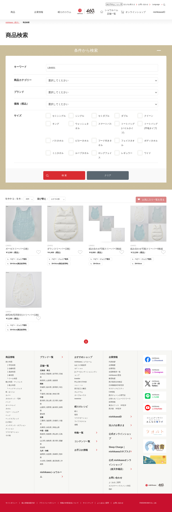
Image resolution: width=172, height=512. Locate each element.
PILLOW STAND (80, 382)
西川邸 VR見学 (115, 409)
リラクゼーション (12, 432)
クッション (10, 429)
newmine (77, 399)
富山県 (48, 401)
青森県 (48, 374)
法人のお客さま (129, 4)
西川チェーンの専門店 (117, 395)
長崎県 (55, 454)
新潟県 (42, 401)
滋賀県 (48, 421)
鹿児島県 (56, 461)
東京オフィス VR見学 (117, 405)
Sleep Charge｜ (120, 450)
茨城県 (42, 387)
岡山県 (55, 434)
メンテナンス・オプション (16, 425)
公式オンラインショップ (120, 436)
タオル (8, 409)
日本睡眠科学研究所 (116, 385)
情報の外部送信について (69, 503)
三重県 (42, 421)
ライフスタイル (80, 421)
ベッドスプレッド (12, 419)
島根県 (48, 434)
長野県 (48, 407)
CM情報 (112, 392)
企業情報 (113, 357)
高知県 (42, 447)
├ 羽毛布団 (11, 365)
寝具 (76, 415)
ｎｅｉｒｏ (78, 385)
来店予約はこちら (114, 4)
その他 (8, 435)
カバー (8, 395)
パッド (8, 402)
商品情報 (10, 357)
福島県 (55, 380)
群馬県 (55, 387)
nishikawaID (159, 12)
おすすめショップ (83, 357)
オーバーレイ (11, 405)
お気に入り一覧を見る (151, 199)
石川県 (55, 401)
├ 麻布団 (10, 375)
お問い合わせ (143, 4)
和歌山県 (56, 427)
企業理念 (112, 368)
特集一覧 (78, 433)
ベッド (8, 415)
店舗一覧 (44, 366)
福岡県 (42, 454)
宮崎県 (48, 461)
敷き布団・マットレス (14, 382)
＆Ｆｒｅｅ (78, 368)
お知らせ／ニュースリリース (120, 399)
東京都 (48, 394)
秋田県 (42, 380)
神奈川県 (56, 394)
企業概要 (112, 365)
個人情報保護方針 (28, 503)
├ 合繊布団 (11, 368)
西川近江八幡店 (80, 389)
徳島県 (48, 441)
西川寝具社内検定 (115, 382)
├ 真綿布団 (11, 372)
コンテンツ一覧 (82, 441)
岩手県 (55, 374)
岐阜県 (55, 407)
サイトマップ (88, 503)
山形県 (48, 380)
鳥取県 (42, 434)
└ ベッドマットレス (14, 389)
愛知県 (42, 414)
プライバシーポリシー (47, 503)
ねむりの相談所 (80, 365)
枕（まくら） (11, 392)
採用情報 (112, 402)
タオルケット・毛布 (13, 399)
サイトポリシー (11, 503)
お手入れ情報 (81, 450)
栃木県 (48, 387)
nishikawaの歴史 (115, 375)
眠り (76, 411)
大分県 (42, 461)
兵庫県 (42, 427)
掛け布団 (9, 362)
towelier (77, 379)
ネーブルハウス (80, 395)
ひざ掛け (9, 422)
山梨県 (42, 407)
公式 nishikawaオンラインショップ (120, 465)
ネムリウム (78, 392)
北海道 (42, 374)
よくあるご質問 (114, 482)
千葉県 (42, 394)
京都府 (55, 421)
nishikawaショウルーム (51, 474)
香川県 (55, 441)
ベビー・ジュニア (12, 412)
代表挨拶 (112, 362)
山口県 (42, 441)
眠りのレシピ (81, 406)
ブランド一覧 (46, 357)
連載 (76, 425)
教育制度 (112, 379)
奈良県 (48, 427)
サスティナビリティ (116, 389)
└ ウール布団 (12, 379)
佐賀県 (48, 454)
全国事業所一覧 (114, 372)
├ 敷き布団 (11, 385)
